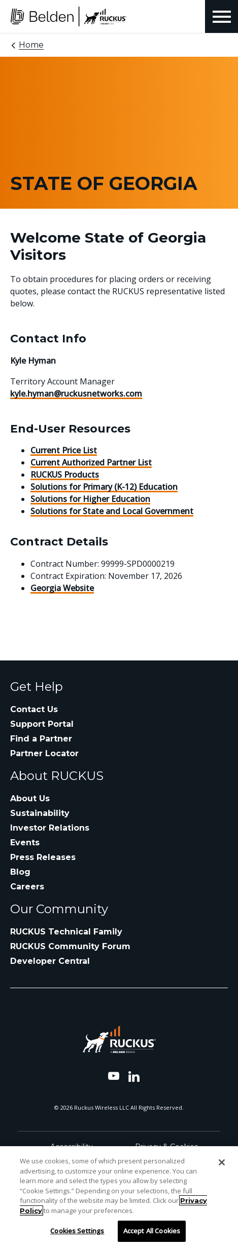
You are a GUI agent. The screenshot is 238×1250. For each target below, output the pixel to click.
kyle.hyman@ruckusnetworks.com (76, 393)
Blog (20, 872)
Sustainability (40, 813)
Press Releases (43, 857)
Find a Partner (41, 739)
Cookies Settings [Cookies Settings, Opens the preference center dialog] (77, 1230)
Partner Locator (44, 753)
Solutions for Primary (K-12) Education (104, 486)
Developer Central (50, 961)
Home (31, 45)
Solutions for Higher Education (90, 498)
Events (25, 842)
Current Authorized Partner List (91, 462)
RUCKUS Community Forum (70, 946)
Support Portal (42, 724)
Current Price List (63, 450)
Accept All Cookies (151, 1230)
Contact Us (34, 709)
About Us (30, 798)
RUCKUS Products (64, 474)
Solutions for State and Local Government (111, 511)
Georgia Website (62, 588)
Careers (27, 886)
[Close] (222, 1162)
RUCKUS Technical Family (66, 931)
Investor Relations (49, 828)
